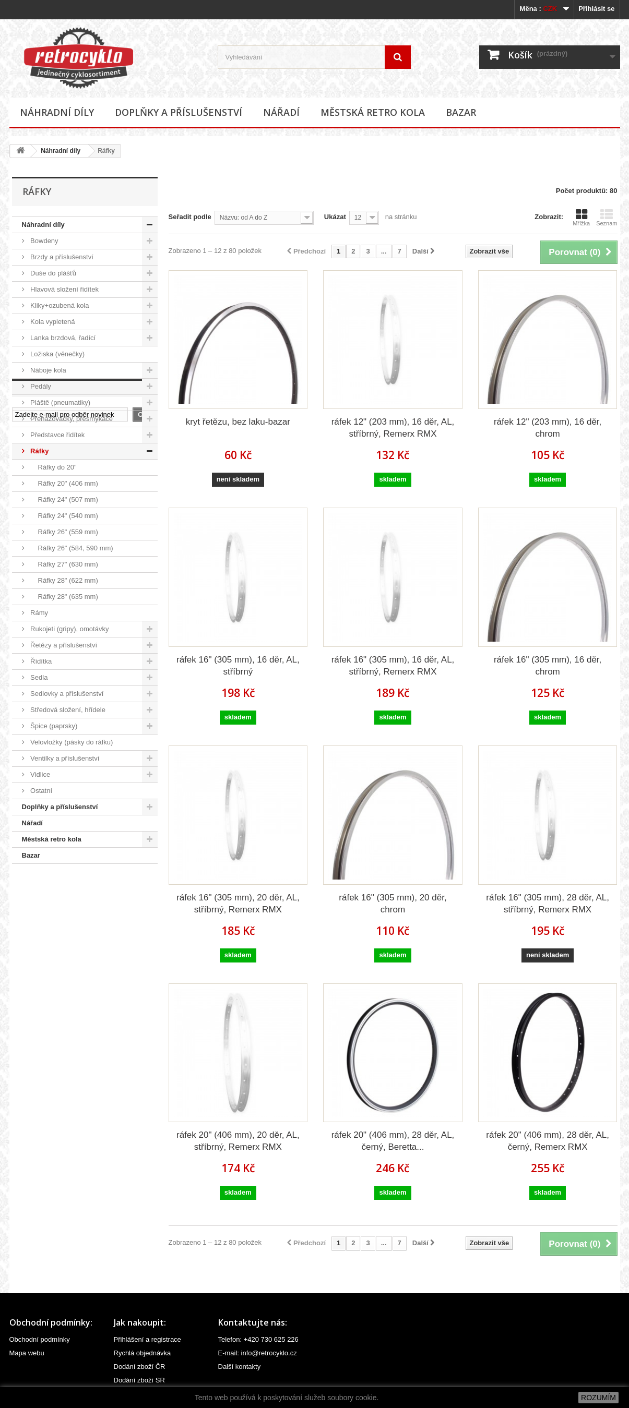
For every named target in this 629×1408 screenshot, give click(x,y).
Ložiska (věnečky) (57, 354)
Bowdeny (43, 241)
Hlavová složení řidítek (64, 289)
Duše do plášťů (53, 273)
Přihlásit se (596, 9)
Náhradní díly (57, 112)
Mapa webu (26, 1353)
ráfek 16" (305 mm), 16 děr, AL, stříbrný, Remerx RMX (393, 666)
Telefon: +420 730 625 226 (258, 1339)
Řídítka (40, 661)
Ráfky (39, 451)
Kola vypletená (52, 322)
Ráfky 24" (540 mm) (63, 516)
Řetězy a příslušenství (63, 645)
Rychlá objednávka (142, 1353)
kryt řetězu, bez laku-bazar (238, 422)
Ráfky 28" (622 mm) (63, 580)
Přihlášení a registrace (147, 1339)
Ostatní (41, 791)
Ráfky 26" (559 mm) (63, 532)
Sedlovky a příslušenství (66, 693)
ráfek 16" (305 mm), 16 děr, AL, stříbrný (238, 666)
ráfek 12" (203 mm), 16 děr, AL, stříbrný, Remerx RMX (393, 428)
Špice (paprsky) (53, 726)
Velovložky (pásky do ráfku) (71, 742)
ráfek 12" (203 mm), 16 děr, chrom (547, 428)
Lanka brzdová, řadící (62, 338)
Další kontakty (239, 1366)
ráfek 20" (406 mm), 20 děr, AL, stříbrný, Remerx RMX (238, 1141)
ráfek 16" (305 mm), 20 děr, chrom (392, 903)
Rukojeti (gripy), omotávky (69, 629)
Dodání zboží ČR (139, 1366)
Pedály (40, 386)
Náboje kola (47, 370)
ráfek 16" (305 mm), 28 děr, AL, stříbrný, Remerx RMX (547, 903)
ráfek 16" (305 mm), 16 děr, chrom (547, 666)
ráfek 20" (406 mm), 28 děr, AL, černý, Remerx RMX (547, 1141)
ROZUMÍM (598, 1397)
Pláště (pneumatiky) (60, 402)
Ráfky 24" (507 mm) (63, 499)
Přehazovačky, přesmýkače (71, 419)
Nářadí (281, 112)
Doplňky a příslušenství (178, 112)
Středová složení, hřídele (67, 710)
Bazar (461, 112)
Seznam (606, 217)
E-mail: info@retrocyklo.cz (257, 1353)
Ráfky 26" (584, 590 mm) (71, 548)
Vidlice (40, 774)
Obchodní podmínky (39, 1339)
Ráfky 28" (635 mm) (63, 596)
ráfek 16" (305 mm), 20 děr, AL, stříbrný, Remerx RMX (238, 903)
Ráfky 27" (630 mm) (63, 564)
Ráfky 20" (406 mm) (63, 483)
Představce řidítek (57, 435)
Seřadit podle (190, 217)
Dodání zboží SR (139, 1380)
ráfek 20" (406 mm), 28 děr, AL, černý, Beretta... (393, 1141)
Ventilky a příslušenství (64, 758)
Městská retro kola (373, 112)
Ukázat (335, 217)
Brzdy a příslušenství (61, 257)
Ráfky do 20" (53, 467)
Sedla (38, 677)
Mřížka (581, 217)
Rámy (39, 613)
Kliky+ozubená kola (59, 305)
